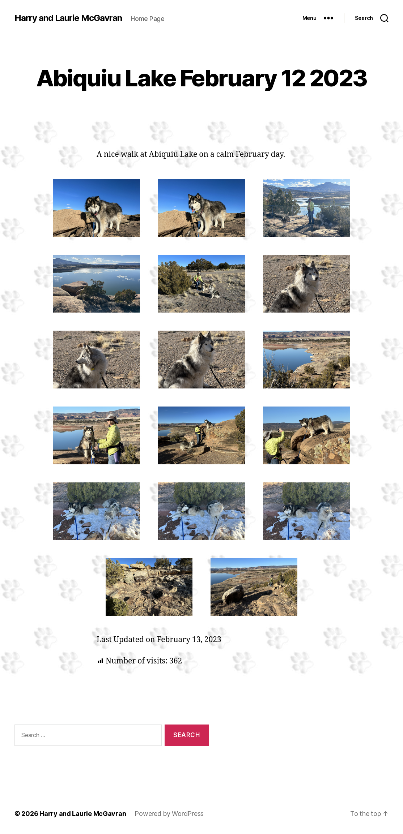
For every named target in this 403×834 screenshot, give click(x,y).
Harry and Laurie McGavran (68, 18)
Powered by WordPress (169, 813)
